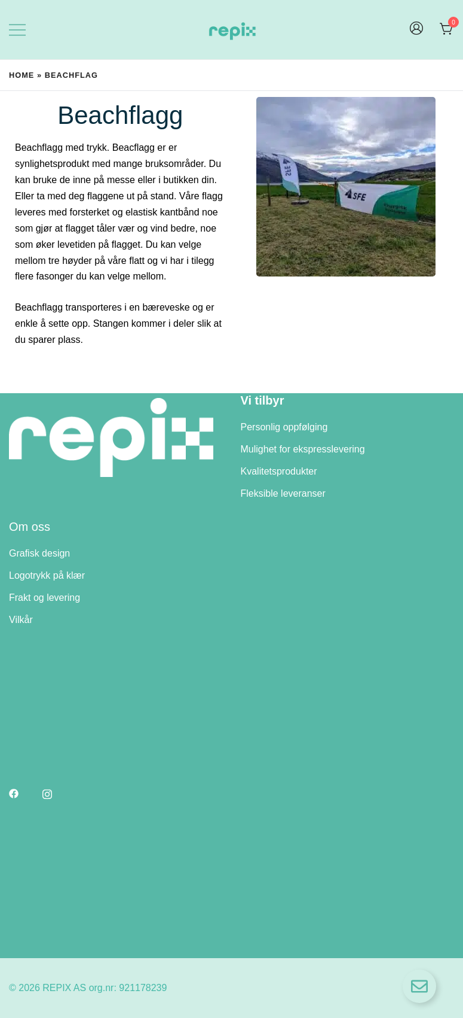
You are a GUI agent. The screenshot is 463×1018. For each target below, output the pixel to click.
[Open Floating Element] (419, 986)
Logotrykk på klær (47, 575)
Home (21, 75)
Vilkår (21, 620)
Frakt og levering (44, 597)
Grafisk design (39, 553)
